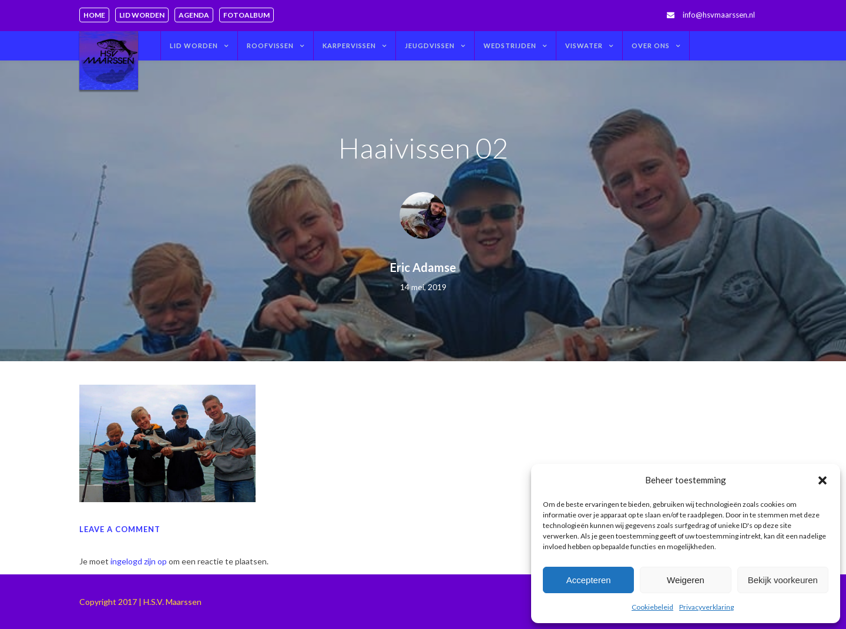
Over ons (651, 45)
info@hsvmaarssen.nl (719, 14)
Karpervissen (349, 45)
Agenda (194, 15)
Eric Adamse (423, 267)
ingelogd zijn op (138, 561)
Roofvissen (270, 45)
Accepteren (588, 580)
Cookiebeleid (652, 607)
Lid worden (141, 15)
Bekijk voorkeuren (783, 580)
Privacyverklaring (706, 607)
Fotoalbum (246, 15)
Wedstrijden (510, 45)
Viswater (584, 45)
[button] (822, 480)
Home (94, 15)
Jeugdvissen (430, 45)
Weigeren (685, 580)
